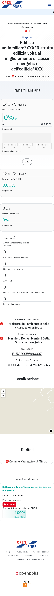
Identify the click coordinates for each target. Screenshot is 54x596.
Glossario (28, 555)
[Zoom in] (3, 391)
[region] (27, 411)
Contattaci (43, 555)
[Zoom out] (3, 395)
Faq (8, 552)
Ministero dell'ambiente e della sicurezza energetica (24, 325)
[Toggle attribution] (51, 431)
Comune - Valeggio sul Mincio (26, 461)
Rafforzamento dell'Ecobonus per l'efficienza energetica (26, 489)
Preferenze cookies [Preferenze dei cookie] (40, 552)
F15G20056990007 (27, 354)
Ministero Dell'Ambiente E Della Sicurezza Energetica (25, 340)
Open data (13, 555)
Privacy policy (22, 552)
